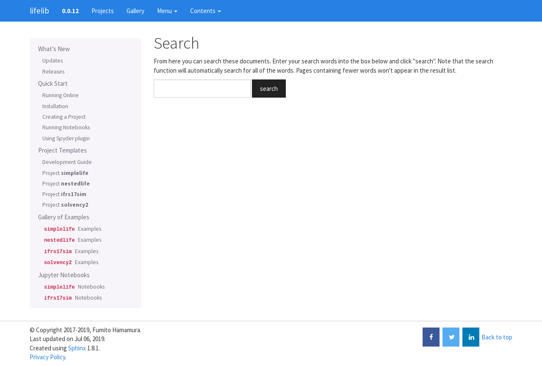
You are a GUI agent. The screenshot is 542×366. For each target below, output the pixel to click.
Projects (102, 11)
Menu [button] (167, 11)
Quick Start (53, 83)
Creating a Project (64, 116)
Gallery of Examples (63, 217)
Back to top (496, 337)
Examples (71, 229)
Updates (52, 60)
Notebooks (73, 287)
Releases (53, 71)
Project (65, 173)
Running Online (60, 95)
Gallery (135, 11)
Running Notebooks (66, 127)
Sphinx (77, 348)
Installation (55, 106)
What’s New (54, 49)
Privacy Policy (47, 357)
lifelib (39, 10)
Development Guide (67, 162)
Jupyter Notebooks (64, 275)
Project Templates (62, 150)
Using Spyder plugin (66, 138)
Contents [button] (205, 11)
